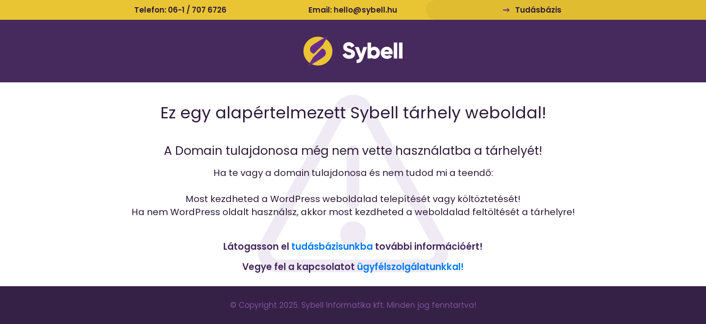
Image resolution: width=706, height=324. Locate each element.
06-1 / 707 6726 (197, 9)
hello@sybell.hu (365, 9)
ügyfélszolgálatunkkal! (410, 267)
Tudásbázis (538, 9)
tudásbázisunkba (332, 246)
